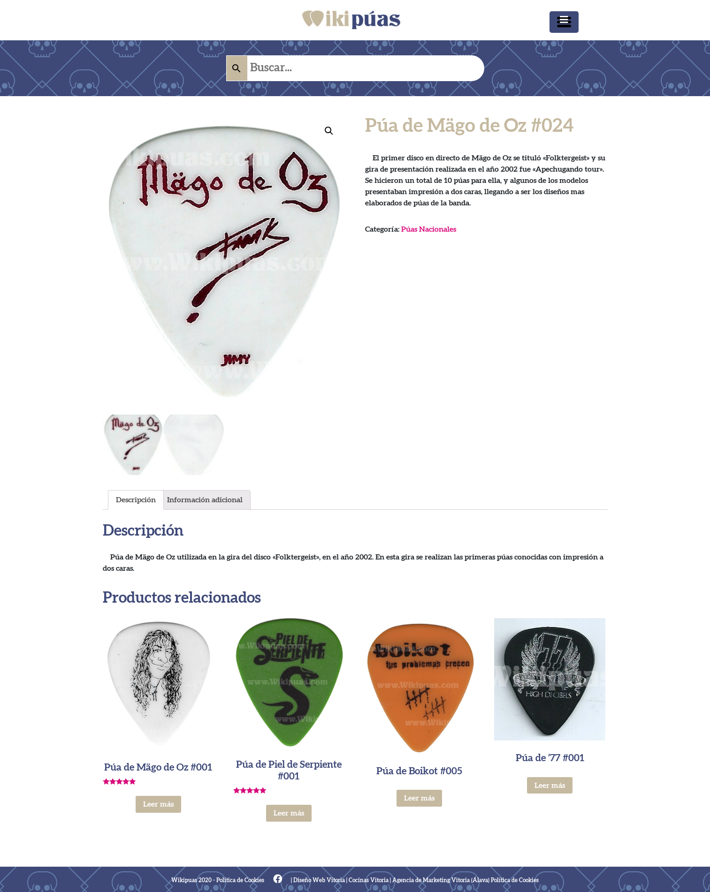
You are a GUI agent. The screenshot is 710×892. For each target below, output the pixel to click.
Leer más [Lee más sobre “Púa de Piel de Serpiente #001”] (289, 813)
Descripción (136, 500)
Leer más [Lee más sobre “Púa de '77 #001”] (549, 785)
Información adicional (205, 500)
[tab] (136, 500)
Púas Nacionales (428, 229)
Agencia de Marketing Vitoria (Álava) (440, 880)
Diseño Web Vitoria (319, 880)
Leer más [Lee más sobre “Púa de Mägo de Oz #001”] (158, 804)
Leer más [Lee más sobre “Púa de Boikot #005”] (419, 798)
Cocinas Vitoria (369, 880)
